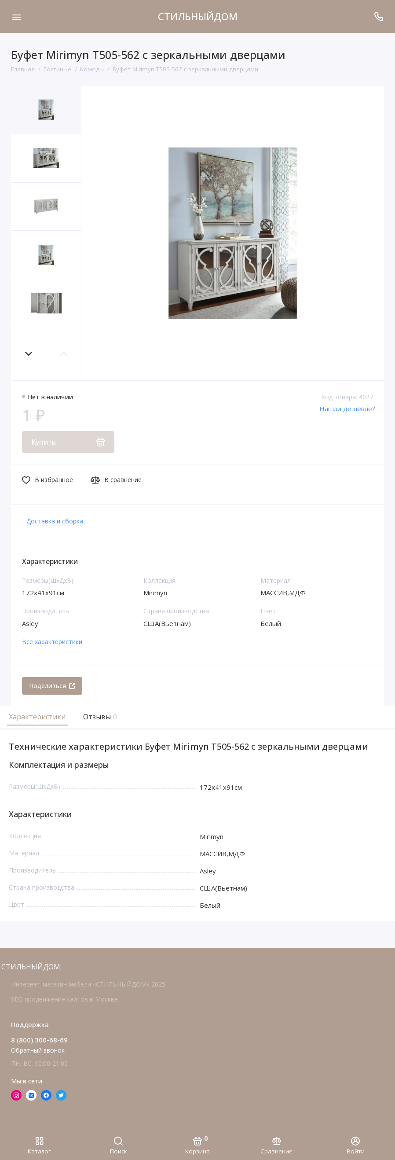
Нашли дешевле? (347, 408)
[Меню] (16, 16)
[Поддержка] (378, 16)
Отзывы (99, 717)
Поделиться (52, 685)
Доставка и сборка (54, 521)
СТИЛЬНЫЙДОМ (198, 16)
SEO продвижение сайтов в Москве (64, 999)
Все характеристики (52, 641)
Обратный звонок (38, 1050)
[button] (28, 353)
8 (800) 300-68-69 (39, 1039)
